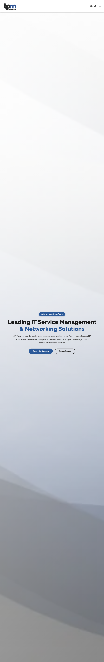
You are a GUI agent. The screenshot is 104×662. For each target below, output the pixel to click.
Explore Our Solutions (41, 351)
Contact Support (65, 351)
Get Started (92, 6)
